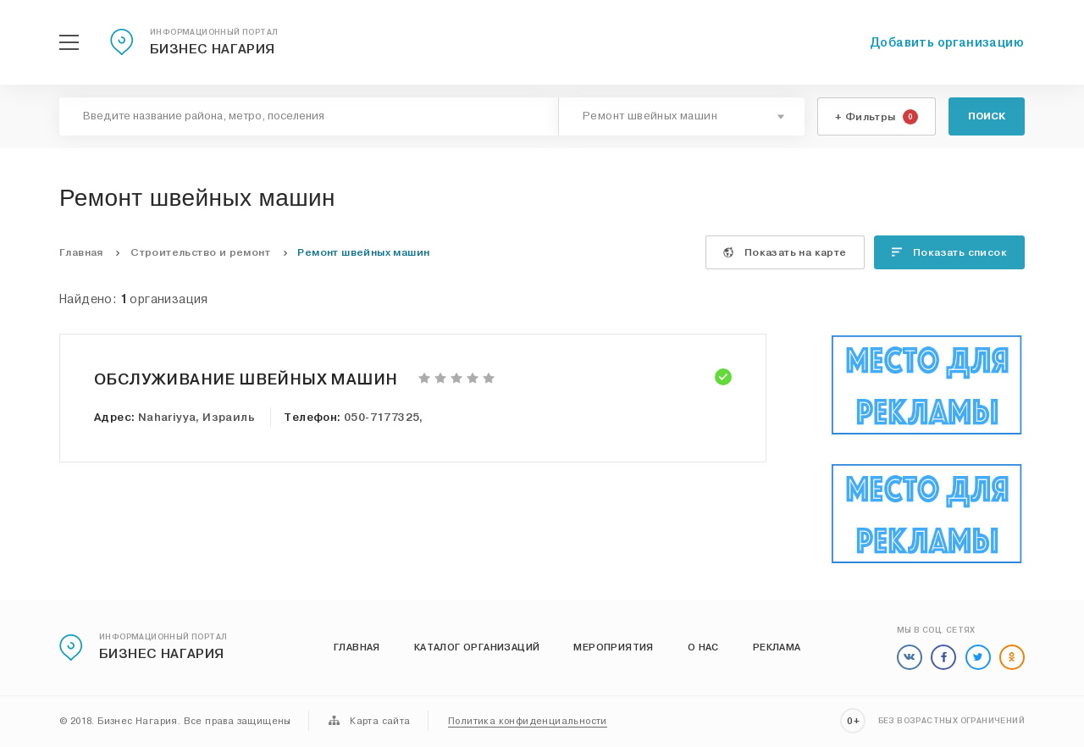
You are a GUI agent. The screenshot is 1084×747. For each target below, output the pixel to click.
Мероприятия (613, 647)
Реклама (777, 647)
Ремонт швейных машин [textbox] (650, 116)
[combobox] (682, 116)
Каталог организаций (477, 647)
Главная (357, 647)
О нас (703, 647)
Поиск (986, 116)
